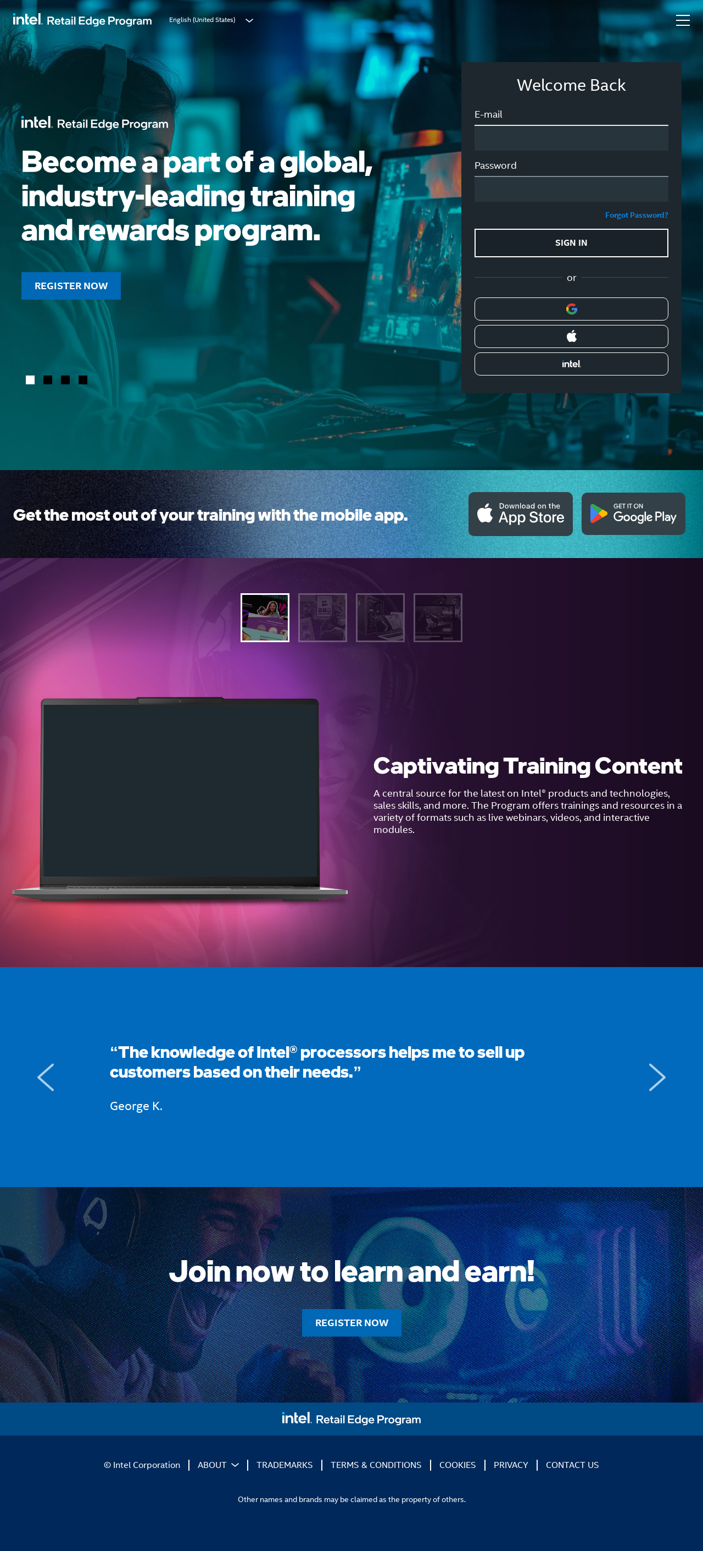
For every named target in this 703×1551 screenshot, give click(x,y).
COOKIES (457, 1465)
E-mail (489, 114)
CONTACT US (572, 1465)
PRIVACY (511, 1465)
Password (496, 165)
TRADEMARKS (284, 1465)
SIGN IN (571, 243)
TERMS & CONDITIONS (376, 1465)
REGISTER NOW (71, 285)
